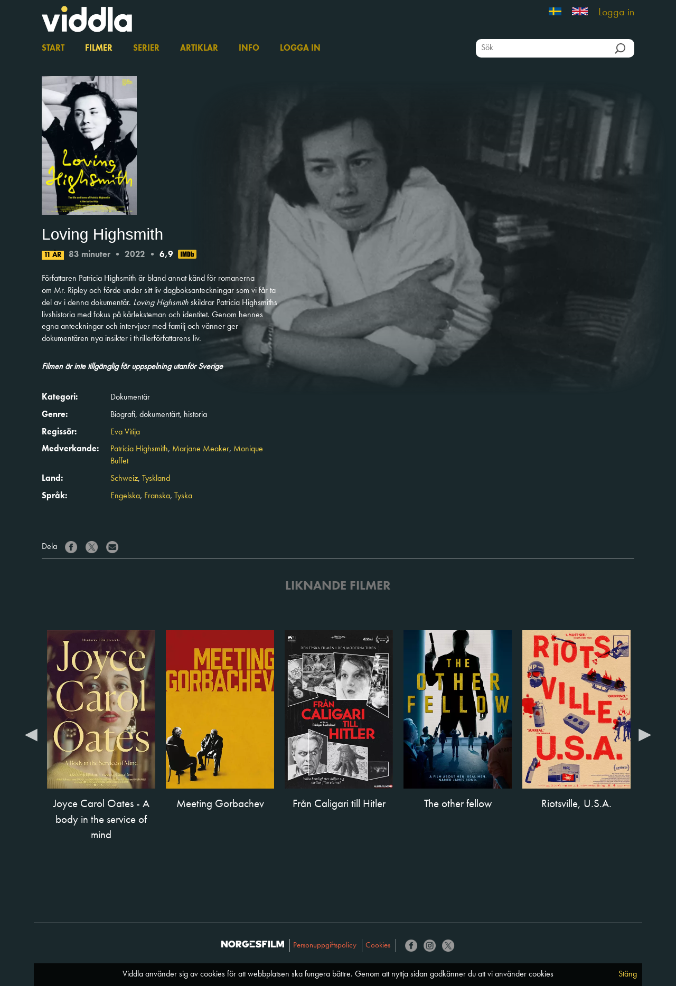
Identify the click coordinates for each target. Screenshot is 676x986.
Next (644, 734)
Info (249, 48)
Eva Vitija (125, 432)
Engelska (125, 496)
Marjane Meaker (200, 449)
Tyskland (156, 479)
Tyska (183, 496)
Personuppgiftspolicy (324, 946)
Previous (31, 734)
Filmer (98, 48)
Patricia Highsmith (139, 449)
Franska (157, 496)
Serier (146, 48)
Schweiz (124, 479)
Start (53, 48)
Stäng (627, 974)
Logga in (616, 12)
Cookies (377, 946)
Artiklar (199, 48)
